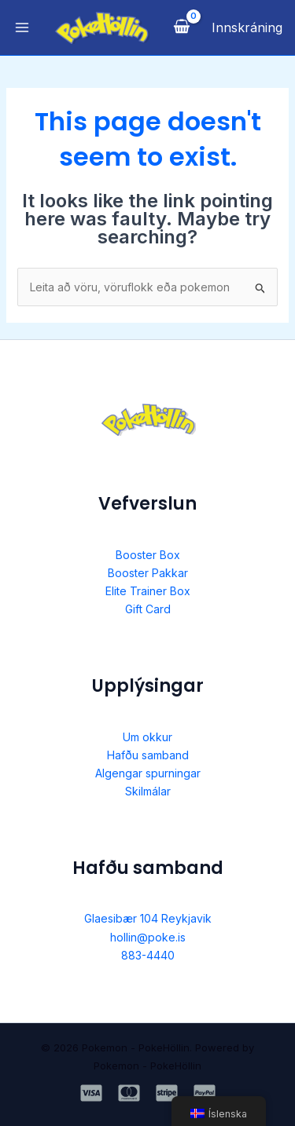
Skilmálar (148, 791)
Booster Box (148, 554)
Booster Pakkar (148, 572)
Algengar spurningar (148, 773)
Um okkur (147, 737)
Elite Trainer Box (147, 591)
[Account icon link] (247, 27)
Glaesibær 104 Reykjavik (148, 918)
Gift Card (148, 609)
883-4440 (148, 955)
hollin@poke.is (148, 937)
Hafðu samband (148, 755)
